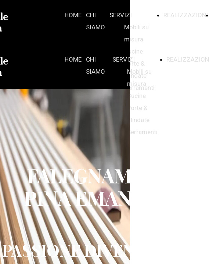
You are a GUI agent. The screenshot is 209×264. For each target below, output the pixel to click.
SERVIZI (120, 15)
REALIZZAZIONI (185, 15)
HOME (73, 15)
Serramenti (142, 132)
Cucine (133, 51)
